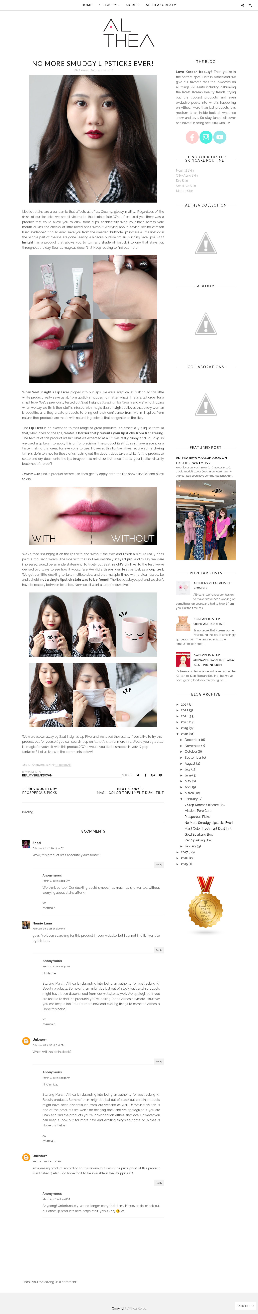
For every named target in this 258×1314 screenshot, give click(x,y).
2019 (184, 728)
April (188, 787)
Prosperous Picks (197, 817)
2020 (185, 722)
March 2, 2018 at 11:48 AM (56, 966)
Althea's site (102, 741)
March (189, 793)
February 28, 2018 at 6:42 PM (48, 1045)
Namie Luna (42, 923)
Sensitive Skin (186, 186)
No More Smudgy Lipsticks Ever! (209, 823)
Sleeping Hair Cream (117, 402)
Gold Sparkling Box (199, 834)
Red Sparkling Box (198, 840)
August (190, 763)
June (188, 775)
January (190, 846)
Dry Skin (182, 181)
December (192, 740)
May (188, 781)
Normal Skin (185, 170)
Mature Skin (184, 191)
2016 (184, 858)
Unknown (40, 1040)
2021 (184, 716)
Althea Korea (136, 1308)
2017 (184, 852)
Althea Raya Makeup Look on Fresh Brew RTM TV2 (201, 460)
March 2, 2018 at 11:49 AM (56, 880)
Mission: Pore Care (198, 811)
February (191, 799)
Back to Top (245, 1306)
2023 (184, 704)
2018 (184, 734)
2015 (184, 864)
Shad (37, 843)
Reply (159, 864)
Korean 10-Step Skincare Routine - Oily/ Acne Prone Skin (214, 660)
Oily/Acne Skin (187, 175)
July (188, 769)
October (191, 751)
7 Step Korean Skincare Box (205, 805)
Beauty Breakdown (37, 775)
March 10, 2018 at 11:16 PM (47, 1161)
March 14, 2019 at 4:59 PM (56, 1199)
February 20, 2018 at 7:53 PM (48, 848)
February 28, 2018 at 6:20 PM (49, 928)
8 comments (31, 772)
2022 (184, 710)
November (192, 746)
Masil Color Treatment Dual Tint (208, 828)
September (193, 757)
